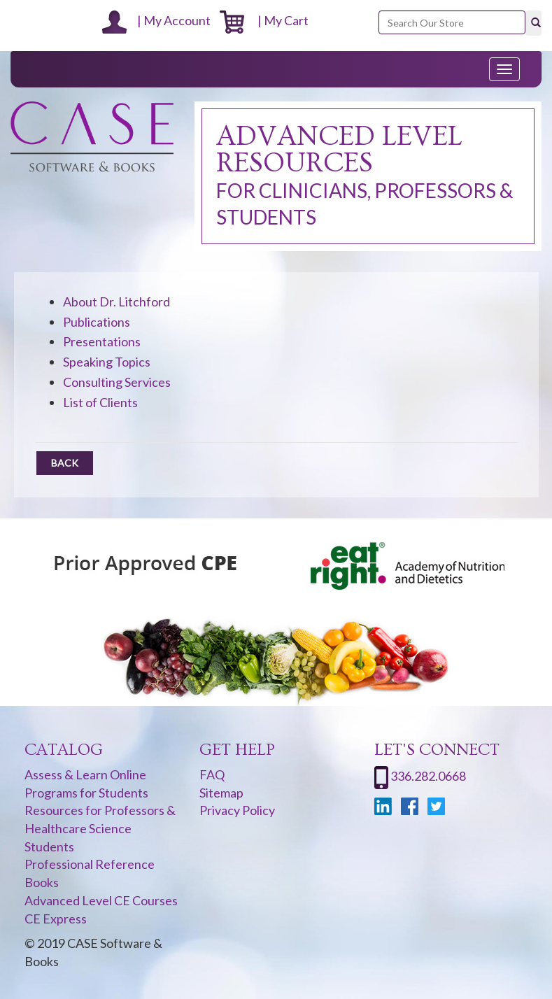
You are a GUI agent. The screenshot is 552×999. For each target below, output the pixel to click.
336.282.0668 (428, 776)
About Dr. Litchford (116, 301)
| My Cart (264, 20)
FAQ (212, 774)
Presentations (102, 341)
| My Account (156, 20)
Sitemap (221, 792)
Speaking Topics (106, 361)
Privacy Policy (237, 810)
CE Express (55, 918)
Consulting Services (117, 382)
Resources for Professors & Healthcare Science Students (100, 827)
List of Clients (100, 402)
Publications (96, 322)
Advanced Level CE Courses (101, 900)
